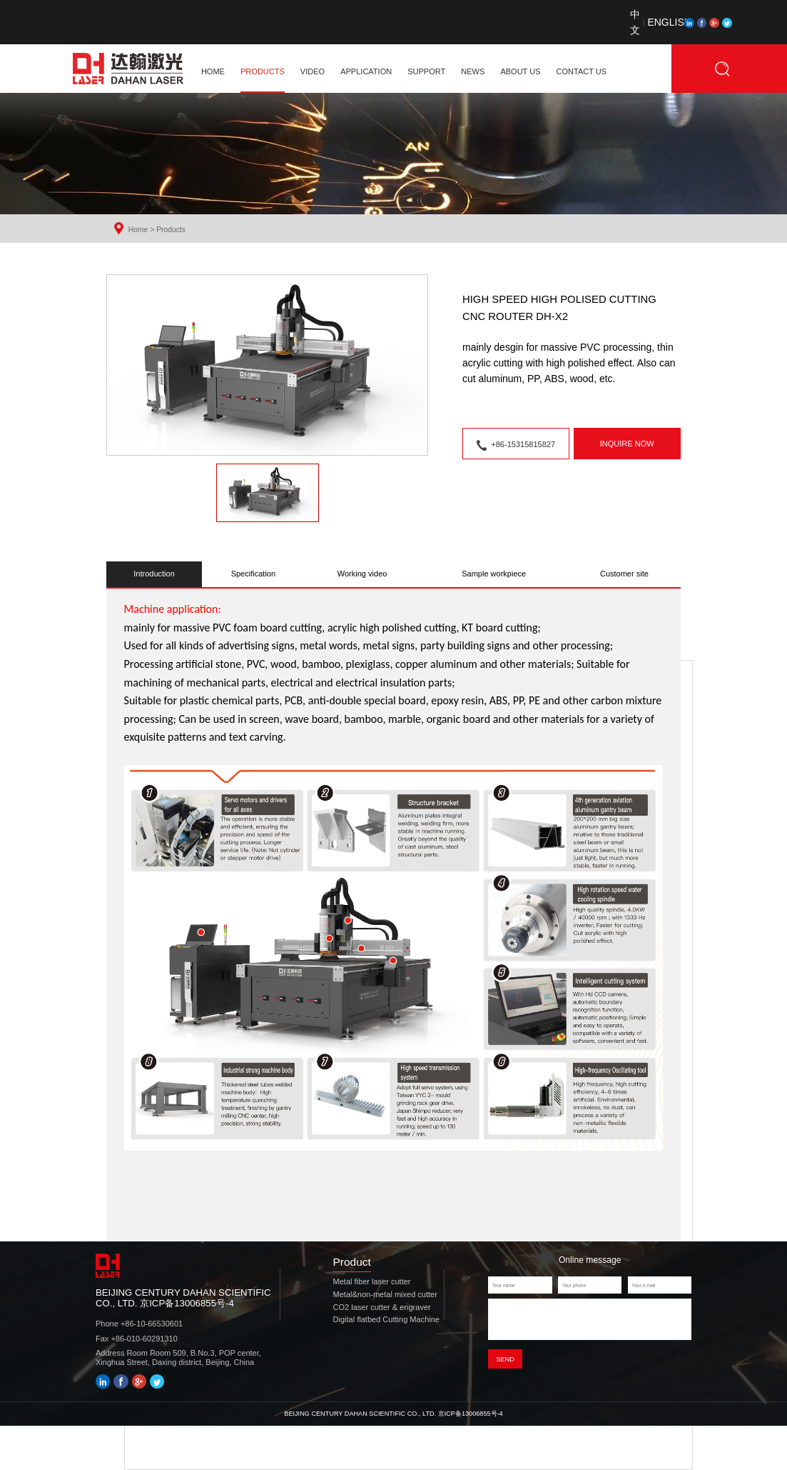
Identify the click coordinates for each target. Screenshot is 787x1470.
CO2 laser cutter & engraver (382, 1307)
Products (171, 230)
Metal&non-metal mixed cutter (385, 1294)
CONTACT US (582, 71)
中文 (635, 22)
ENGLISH (656, 22)
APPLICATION (366, 71)
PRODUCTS (262, 71)
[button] (267, 493)
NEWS (472, 71)
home (213, 71)
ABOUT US (520, 71)
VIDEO (312, 71)
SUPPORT (426, 71)
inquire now (627, 443)
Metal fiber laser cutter (372, 1281)
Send (505, 1362)
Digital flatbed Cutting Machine (386, 1319)
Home (138, 230)
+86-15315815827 (516, 445)
